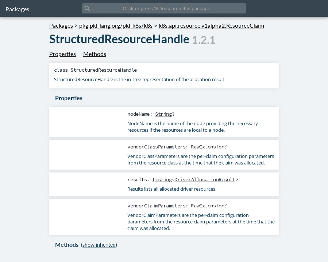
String (163, 114)
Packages (17, 8)
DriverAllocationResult (204, 179)
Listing (162, 179)
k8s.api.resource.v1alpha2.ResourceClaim (211, 25)
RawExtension (207, 146)
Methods (94, 53)
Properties (62, 53)
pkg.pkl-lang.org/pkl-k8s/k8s (116, 25)
